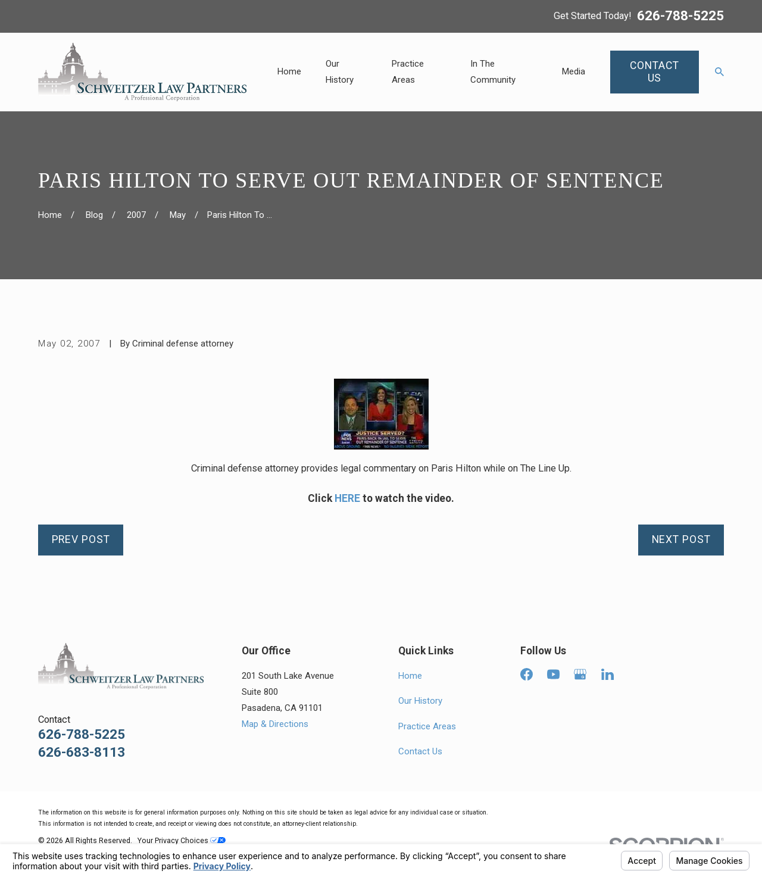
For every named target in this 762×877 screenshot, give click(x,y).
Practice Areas (427, 726)
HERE (347, 498)
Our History (420, 700)
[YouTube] (553, 674)
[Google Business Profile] (580, 674)
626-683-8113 (81, 752)
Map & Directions (275, 724)
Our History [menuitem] (340, 71)
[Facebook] (526, 674)
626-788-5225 (680, 16)
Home (410, 675)
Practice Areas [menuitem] (408, 71)
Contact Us (420, 751)
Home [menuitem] (289, 71)
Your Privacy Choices (182, 840)
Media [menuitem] (573, 71)
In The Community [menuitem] (493, 71)
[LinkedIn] (607, 674)
